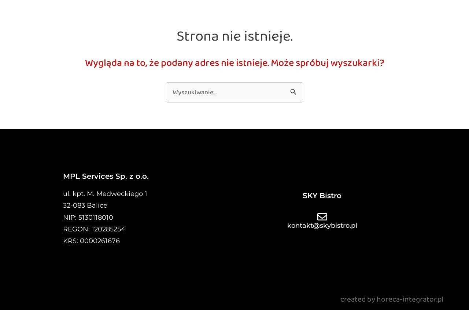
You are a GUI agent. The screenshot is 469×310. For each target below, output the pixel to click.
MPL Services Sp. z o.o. (106, 176)
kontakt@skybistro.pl (322, 226)
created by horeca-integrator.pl (391, 299)
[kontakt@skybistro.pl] (322, 217)
